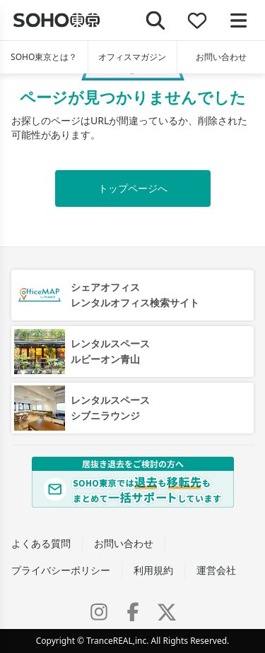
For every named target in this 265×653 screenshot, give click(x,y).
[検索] (156, 20)
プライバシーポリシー (60, 570)
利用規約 (153, 570)
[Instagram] (99, 612)
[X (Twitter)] (167, 612)
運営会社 (216, 570)
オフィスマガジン (132, 57)
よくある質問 (41, 543)
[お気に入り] (197, 20)
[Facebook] (133, 612)
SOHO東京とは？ (44, 57)
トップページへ (132, 188)
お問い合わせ (221, 57)
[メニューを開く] (238, 20)
